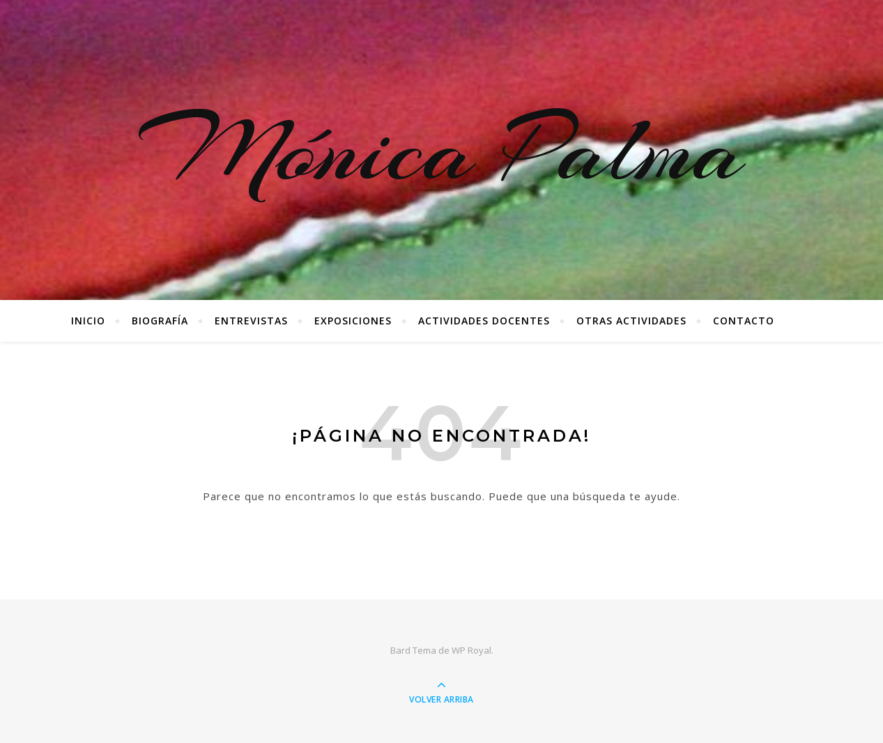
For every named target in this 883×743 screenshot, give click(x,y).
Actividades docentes (484, 320)
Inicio (88, 320)
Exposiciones (353, 320)
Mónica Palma (441, 150)
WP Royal (471, 650)
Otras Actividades (631, 320)
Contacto (743, 320)
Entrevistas (251, 320)
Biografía (160, 320)
